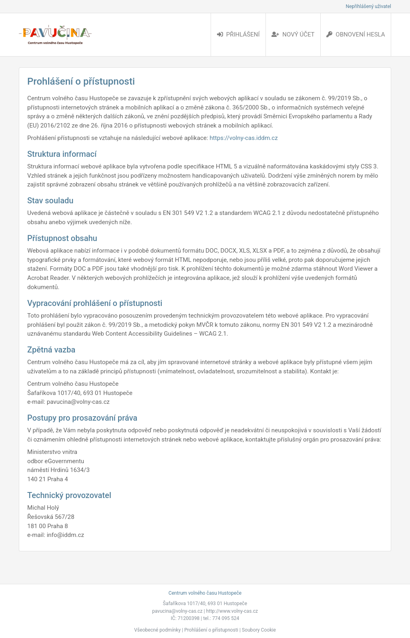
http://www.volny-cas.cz (232, 611)
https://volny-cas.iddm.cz (243, 138)
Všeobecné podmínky (157, 630)
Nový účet (292, 34)
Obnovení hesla (355, 34)
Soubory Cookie (259, 630)
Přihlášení (238, 34)
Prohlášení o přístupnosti (211, 630)
